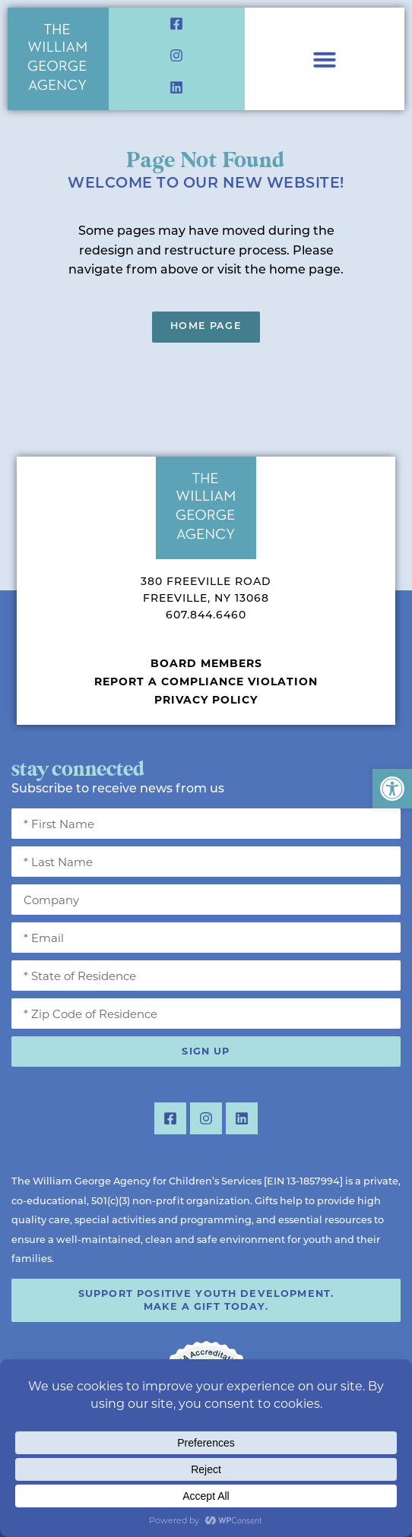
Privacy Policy (206, 700)
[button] (392, 788)
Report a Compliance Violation (206, 681)
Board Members (206, 663)
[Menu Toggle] (324, 59)
